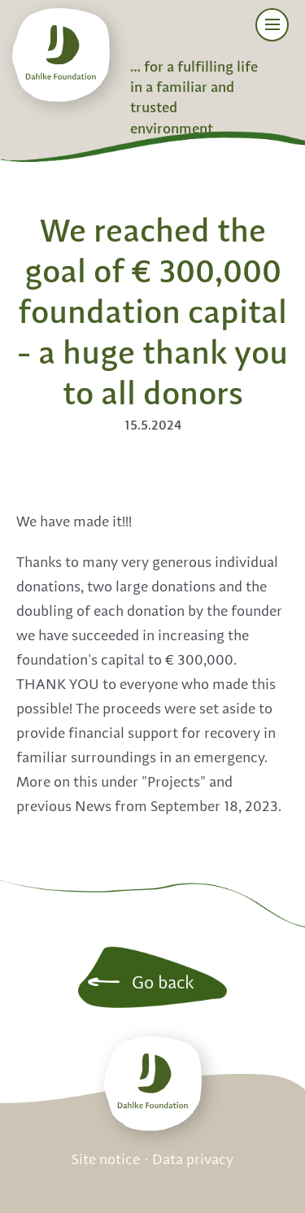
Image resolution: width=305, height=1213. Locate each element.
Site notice (106, 1159)
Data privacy (192, 1159)
